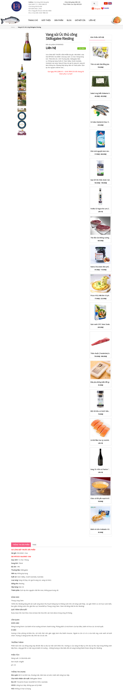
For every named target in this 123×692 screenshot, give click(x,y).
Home (13, 27)
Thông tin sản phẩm (21, 545)
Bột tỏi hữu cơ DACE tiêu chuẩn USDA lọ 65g (106, 411)
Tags (34, 545)
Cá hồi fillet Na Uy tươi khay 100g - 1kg (104, 440)
